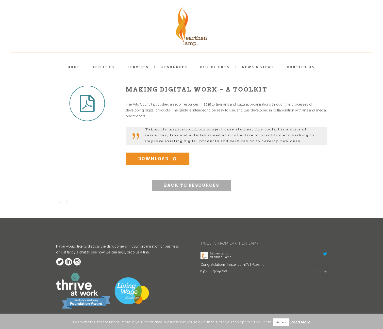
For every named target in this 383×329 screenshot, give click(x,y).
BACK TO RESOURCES (191, 185)
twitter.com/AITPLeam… (245, 264)
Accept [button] (281, 322)
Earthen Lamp (219, 253)
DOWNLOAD (157, 159)
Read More (300, 322)
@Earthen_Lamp (220, 257)
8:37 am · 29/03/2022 (214, 271)
